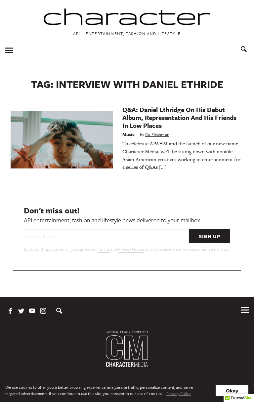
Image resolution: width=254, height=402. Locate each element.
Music (128, 134)
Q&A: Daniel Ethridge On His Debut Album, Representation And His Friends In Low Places (179, 117)
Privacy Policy (178, 393)
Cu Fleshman (157, 134)
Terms (103, 249)
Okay (232, 390)
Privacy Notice (131, 249)
